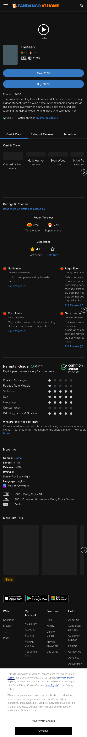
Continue (43, 730)
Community (35, 255)
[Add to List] (81, 58)
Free (6, 637)
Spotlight (8, 620)
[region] (43, 702)
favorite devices (47, 118)
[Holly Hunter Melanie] (35, 172)
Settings (29, 635)
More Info (70, 134)
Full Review (16, 286)
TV (5, 631)
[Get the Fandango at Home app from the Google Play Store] (37, 598)
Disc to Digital (50, 633)
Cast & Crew (13, 134)
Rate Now (52, 255)
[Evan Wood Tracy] (58, 172)
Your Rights (52, 685)
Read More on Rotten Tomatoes (24, 209)
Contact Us (74, 651)
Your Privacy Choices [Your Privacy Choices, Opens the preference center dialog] (43, 720)
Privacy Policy (66, 677)
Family (50, 625)
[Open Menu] (5, 6)
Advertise (73, 657)
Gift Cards (52, 651)
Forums (72, 646)
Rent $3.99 (43, 73)
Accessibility (75, 663)
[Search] (81, 6)
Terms (11, 677)
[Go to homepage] (35, 6)
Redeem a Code (31, 653)
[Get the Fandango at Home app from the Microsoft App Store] (59, 598)
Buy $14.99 (43, 84)
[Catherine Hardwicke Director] (13, 172)
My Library (31, 623)
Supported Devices (74, 627)
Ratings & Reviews (42, 134)
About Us (73, 620)
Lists (49, 620)
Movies (7, 625)
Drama (18, 458)
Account (30, 629)
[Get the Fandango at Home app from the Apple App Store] (13, 598)
